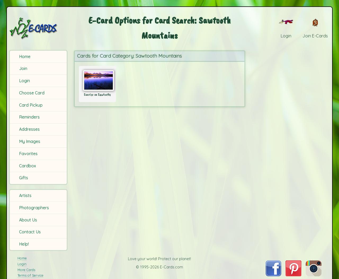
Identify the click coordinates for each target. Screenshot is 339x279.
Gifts (23, 177)
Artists (25, 195)
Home (24, 56)
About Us (28, 220)
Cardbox (27, 165)
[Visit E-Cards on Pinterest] (293, 274)
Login (24, 80)
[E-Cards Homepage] (39, 28)
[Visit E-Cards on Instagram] (314, 274)
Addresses (29, 129)
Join (23, 68)
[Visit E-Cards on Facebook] (273, 274)
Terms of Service (30, 275)
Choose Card (31, 92)
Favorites (28, 153)
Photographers (34, 207)
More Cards (26, 270)
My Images (29, 141)
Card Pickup (31, 105)
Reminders (29, 117)
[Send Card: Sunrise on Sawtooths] (97, 80)
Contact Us (30, 231)
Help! (24, 244)
